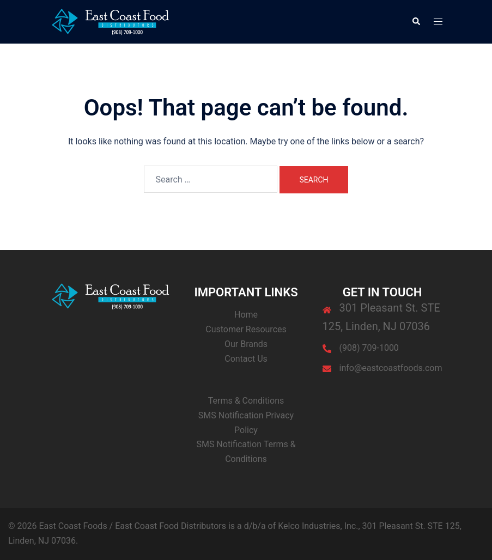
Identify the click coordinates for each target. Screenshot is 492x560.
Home (246, 314)
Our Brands (246, 344)
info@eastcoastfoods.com (390, 368)
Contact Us (246, 359)
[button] (415, 21)
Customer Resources (246, 329)
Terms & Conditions (246, 400)
